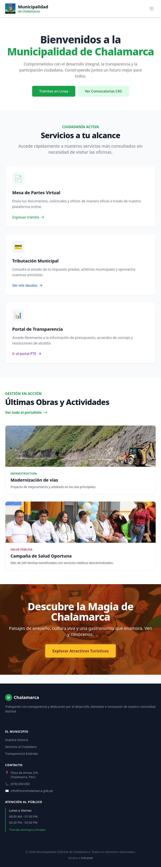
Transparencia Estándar (21, 754)
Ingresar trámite (28, 217)
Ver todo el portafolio (26, 412)
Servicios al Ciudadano (21, 747)
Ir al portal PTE (26, 353)
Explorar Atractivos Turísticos (80, 650)
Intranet (87, 858)
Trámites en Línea (53, 91)
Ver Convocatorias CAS (103, 91)
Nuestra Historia (16, 740)
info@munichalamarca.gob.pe (32, 791)
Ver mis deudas (27, 285)
